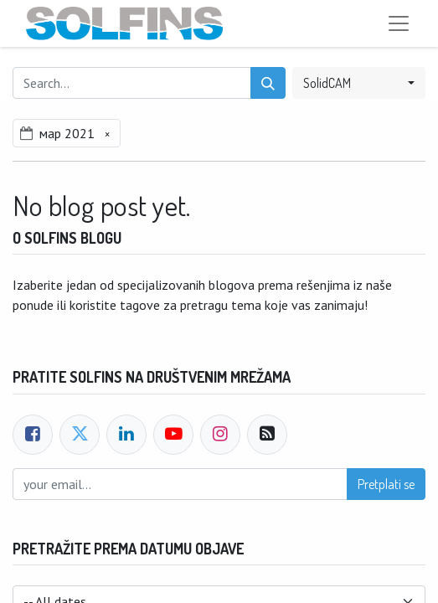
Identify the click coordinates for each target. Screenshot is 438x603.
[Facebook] (33, 435)
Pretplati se (386, 484)
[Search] (268, 83)
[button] (358, 83)
